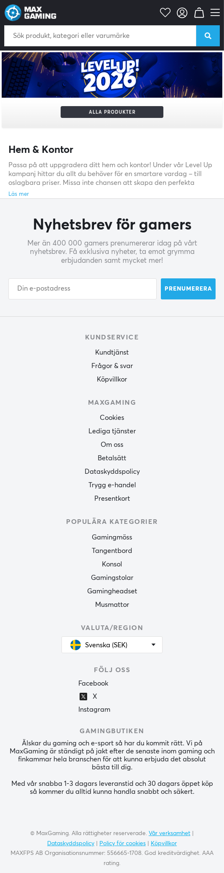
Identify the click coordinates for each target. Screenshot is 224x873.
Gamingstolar (112, 577)
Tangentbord (112, 550)
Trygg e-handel (112, 485)
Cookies (112, 417)
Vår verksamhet (169, 833)
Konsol (112, 564)
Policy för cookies (122, 843)
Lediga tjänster (112, 431)
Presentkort (112, 498)
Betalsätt (112, 458)
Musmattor (112, 604)
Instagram (94, 709)
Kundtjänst (112, 352)
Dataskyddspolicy (112, 471)
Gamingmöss (112, 537)
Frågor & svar (112, 366)
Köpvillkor (112, 379)
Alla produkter (112, 112)
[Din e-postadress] (82, 288)
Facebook (93, 683)
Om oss (112, 444)
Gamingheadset (112, 591)
